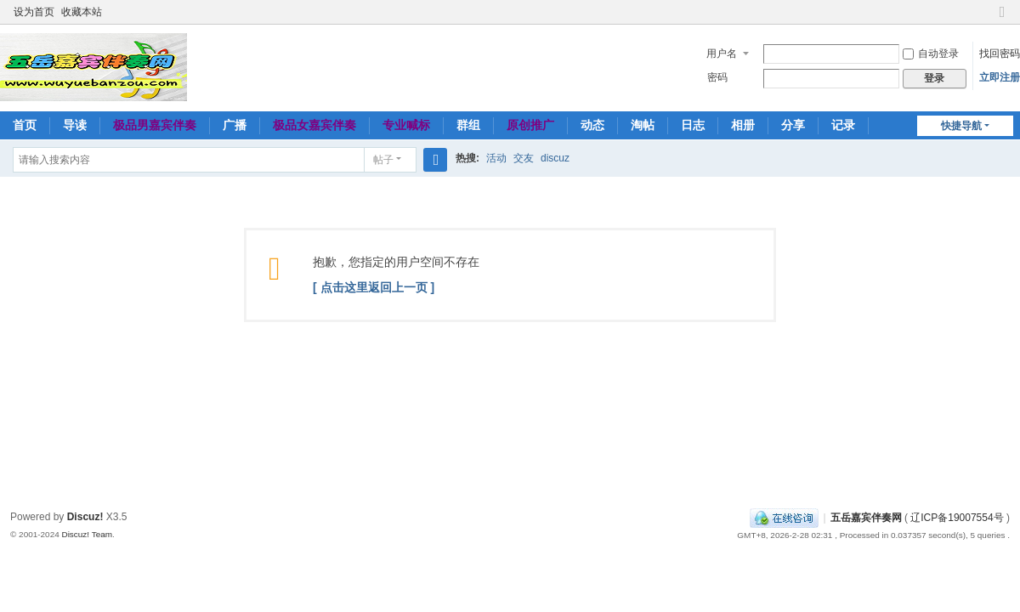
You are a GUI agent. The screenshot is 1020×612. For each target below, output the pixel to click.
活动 (496, 158)
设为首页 (34, 12)
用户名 (721, 54)
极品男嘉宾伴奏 (154, 125)
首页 (25, 125)
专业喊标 (406, 125)
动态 (592, 125)
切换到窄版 (1002, 19)
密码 (717, 77)
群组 (468, 125)
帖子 (383, 160)
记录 (843, 125)
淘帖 (642, 125)
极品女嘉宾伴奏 (314, 125)
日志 (693, 125)
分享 (793, 125)
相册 (743, 125)
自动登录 (931, 54)
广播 (234, 125)
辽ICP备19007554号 (956, 518)
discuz (555, 158)
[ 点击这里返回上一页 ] (373, 287)
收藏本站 (81, 12)
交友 (523, 158)
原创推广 (530, 125)
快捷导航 (961, 126)
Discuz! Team (86, 534)
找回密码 (999, 54)
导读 (75, 125)
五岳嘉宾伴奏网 (866, 518)
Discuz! (85, 517)
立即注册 (999, 77)
